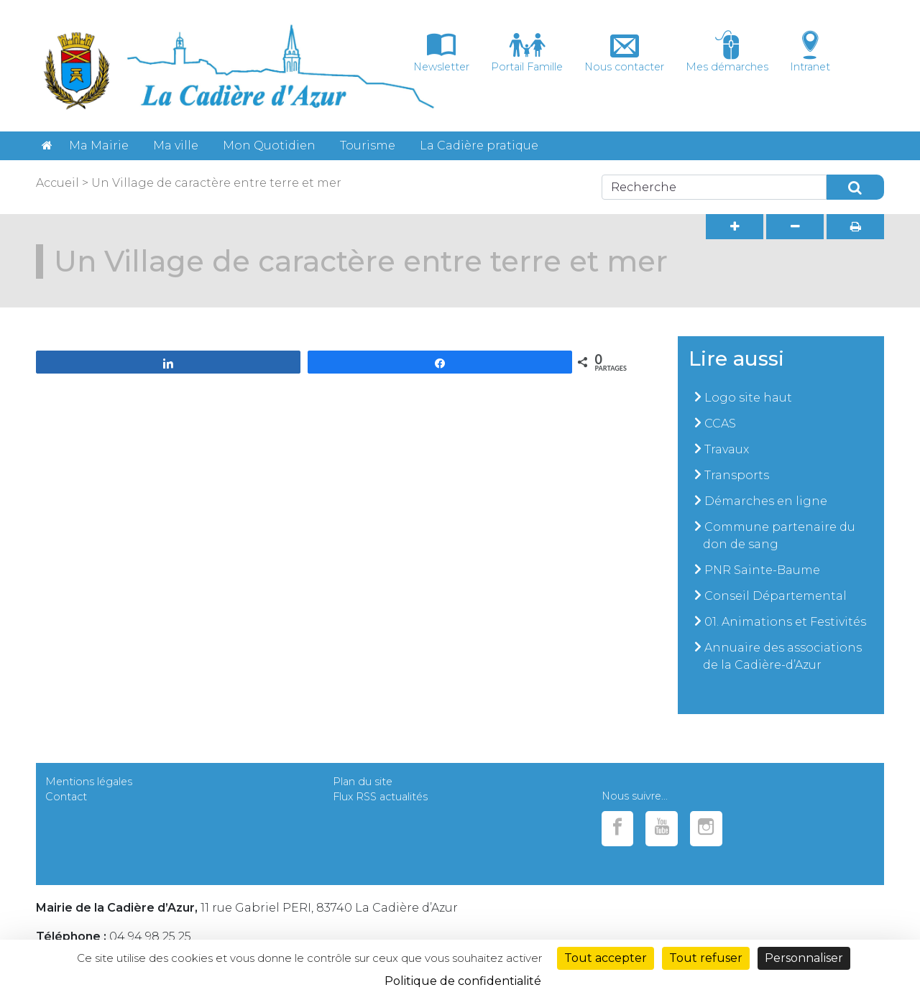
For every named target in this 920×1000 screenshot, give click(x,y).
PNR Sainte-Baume (762, 570)
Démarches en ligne (765, 501)
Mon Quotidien (269, 145)
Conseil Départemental (775, 596)
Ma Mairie (99, 145)
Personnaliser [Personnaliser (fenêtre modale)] (804, 958)
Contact (66, 796)
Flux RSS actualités (380, 796)
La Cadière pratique (479, 145)
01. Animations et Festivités (785, 622)
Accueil (57, 183)
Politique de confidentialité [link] (463, 981)
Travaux (726, 449)
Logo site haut (748, 397)
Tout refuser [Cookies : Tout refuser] (705, 958)
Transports (736, 475)
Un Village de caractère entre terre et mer (216, 183)
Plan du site (362, 781)
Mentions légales (88, 781)
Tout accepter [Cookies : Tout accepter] (605, 958)
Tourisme (367, 145)
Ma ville (175, 145)
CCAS (720, 423)
